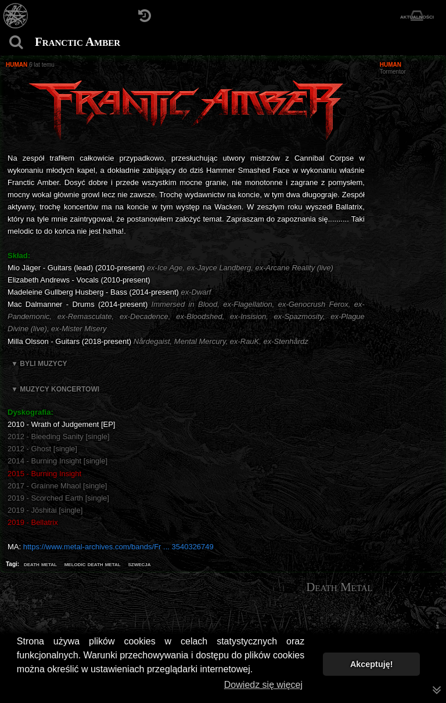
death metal (40, 563)
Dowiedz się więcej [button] (263, 685)
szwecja (139, 563)
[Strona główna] (16, 16)
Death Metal (339, 587)
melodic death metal (92, 563)
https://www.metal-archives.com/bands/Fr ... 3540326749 (118, 546)
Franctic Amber (77, 42)
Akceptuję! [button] (371, 664)
